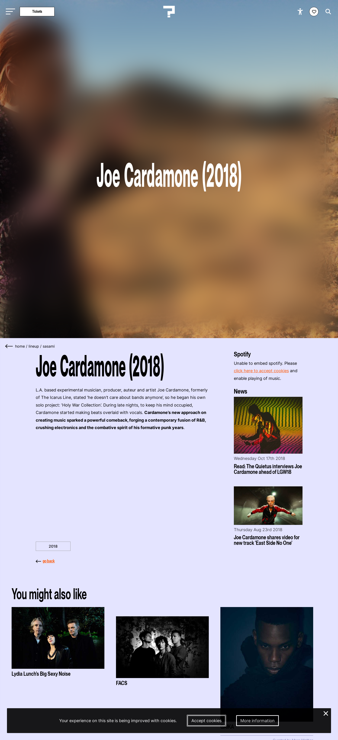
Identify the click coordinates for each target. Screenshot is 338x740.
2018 (53, 546)
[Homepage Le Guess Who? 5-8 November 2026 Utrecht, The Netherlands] (169, 11)
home (20, 346)
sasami (49, 346)
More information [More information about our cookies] (257, 720)
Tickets (37, 11)
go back (45, 561)
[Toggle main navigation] (9, 12)
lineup (34, 346)
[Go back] (9, 346)
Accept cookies (206, 720)
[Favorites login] (314, 11)
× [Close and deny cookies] (326, 713)
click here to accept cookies (261, 370)
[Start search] (327, 11)
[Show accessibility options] (301, 11)
